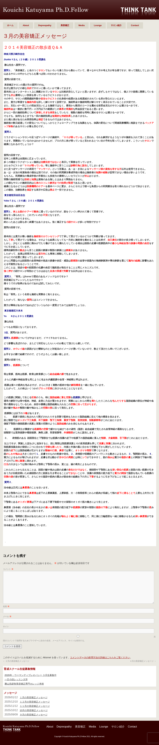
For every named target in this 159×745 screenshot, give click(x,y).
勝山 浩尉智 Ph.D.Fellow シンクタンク (45, 10)
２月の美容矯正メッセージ (16, 661)
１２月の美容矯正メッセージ (35, 701)
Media (82, 25)
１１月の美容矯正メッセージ (35, 706)
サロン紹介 (116, 25)
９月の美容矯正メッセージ (33, 714)
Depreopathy (44, 25)
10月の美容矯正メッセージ (34, 710)
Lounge (98, 25)
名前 (6, 606)
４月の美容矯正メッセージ (143, 661)
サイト (6, 626)
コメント (8, 569)
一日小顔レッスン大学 (16, 679)
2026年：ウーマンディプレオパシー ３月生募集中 (31, 675)
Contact (135, 25)
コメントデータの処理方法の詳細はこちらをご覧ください (100, 657)
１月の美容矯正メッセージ (33, 697)
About (26, 25)
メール (7, 616)
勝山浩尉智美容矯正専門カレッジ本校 (24, 683)
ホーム (10, 25)
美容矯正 (65, 25)
